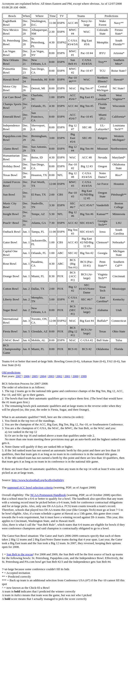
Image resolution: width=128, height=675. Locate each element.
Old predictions (11, 372)
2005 (35, 376)
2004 (43, 376)
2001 (67, 376)
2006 (27, 376)
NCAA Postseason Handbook (48, 495)
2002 (59, 376)
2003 (51, 376)
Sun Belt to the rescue (19, 554)
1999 (84, 376)
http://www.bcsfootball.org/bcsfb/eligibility (38, 480)
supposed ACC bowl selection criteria (30, 487)
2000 (75, 376)
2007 (19, 376)
